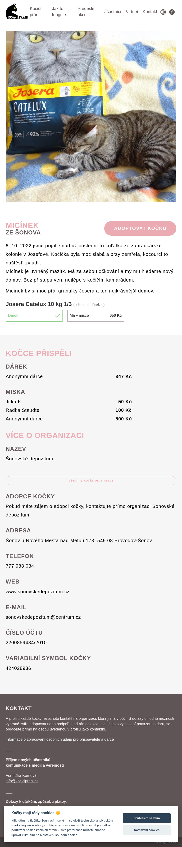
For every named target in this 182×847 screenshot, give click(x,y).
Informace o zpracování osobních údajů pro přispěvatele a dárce (60, 739)
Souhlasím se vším (147, 818)
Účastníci (112, 11)
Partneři (131, 11)
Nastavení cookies (146, 830)
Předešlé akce (85, 11)
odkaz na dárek (89, 305)
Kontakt (150, 11)
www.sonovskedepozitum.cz (37, 591)
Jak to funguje (59, 11)
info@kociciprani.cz (22, 781)
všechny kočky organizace (91, 480)
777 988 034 (20, 566)
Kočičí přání (35, 11)
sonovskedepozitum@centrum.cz (43, 617)
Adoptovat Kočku (140, 228)
